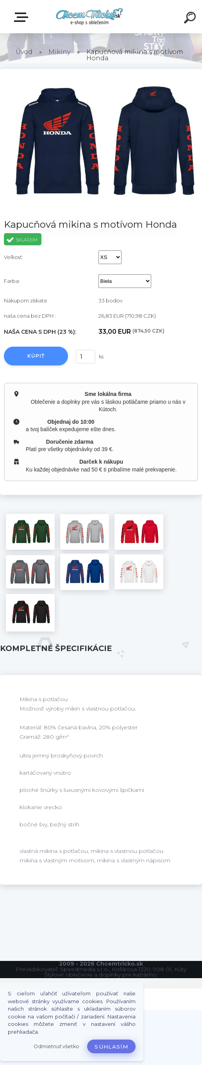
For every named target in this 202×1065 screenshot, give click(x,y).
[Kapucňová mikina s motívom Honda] (30, 532)
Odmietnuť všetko (56, 1046)
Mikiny (59, 52)
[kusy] (85, 356)
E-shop (22, 17)
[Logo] (89, 17)
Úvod (24, 52)
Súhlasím (111, 1046)
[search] (191, 19)
